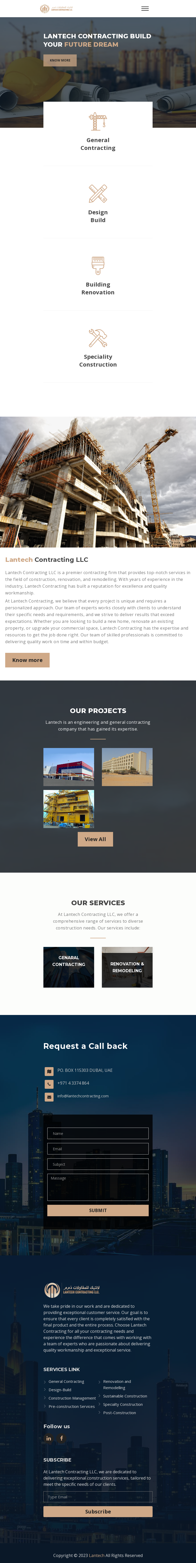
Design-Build (60, 1389)
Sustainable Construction (125, 1395)
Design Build (98, 216)
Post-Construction (119, 1412)
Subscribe (98, 1511)
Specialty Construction (123, 1404)
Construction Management (72, 1398)
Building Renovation (98, 288)
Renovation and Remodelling (117, 1384)
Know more (60, 65)
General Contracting (98, 143)
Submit (98, 1210)
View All (95, 839)
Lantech (96, 1555)
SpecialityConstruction (98, 360)
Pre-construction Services (72, 1406)
